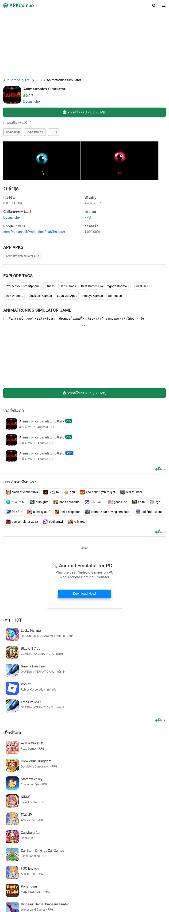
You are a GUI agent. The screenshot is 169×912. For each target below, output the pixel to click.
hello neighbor (67, 512)
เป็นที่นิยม (12, 697)
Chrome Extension (17, 896)
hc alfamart (121, 843)
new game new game (91, 851)
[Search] (161, 868)
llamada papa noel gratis (49, 843)
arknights (39, 502)
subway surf (38, 512)
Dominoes (115, 295)
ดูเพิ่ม (158, 468)
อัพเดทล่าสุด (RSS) (55, 903)
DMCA (134, 888)
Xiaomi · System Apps (139, 896)
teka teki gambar (62, 851)
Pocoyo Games (92, 295)
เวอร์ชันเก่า (35, 132)
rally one (76, 521)
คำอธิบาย (13, 132)
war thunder (131, 492)
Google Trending (72, 896)
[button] (154, 5)
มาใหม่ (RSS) (80, 903)
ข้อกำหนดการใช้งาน (74, 888)
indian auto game (16, 843)
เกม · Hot (12, 620)
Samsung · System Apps (22, 903)
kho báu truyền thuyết (97, 492)
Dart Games (68, 286)
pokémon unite (149, 512)
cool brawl (53, 521)
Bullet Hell (141, 286)
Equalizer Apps (67, 295)
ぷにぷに (94, 502)
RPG (53, 132)
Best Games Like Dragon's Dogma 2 (105, 286)
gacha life (117, 502)
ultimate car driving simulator (108, 512)
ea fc (138, 502)
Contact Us (150, 888)
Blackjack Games (40, 295)
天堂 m (51, 492)
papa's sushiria (67, 502)
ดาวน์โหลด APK (84, 112)
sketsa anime (101, 843)
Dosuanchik (31, 101)
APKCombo (11, 80)
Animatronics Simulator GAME (37, 310)
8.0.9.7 (12, 203)
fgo (155, 502)
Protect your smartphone (23, 286)
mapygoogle (141, 843)
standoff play (79, 843)
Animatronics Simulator (44, 89)
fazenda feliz (38, 851)
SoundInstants (96, 896)
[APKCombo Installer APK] (84, 812)
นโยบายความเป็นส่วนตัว (109, 888)
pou (69, 492)
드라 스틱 (15, 502)
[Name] (80, 868)
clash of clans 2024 (22, 492)
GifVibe (115, 896)
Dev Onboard (14, 295)
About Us (50, 888)
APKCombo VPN (45, 896)
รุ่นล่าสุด (11, 188)
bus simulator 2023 (22, 521)
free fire (14, 512)
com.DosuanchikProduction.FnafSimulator (34, 232)
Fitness (50, 286)
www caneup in (15, 851)
